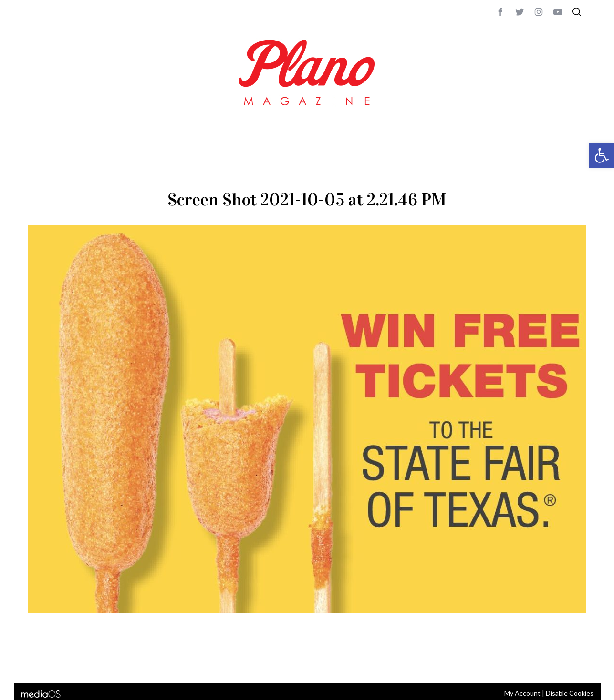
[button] (601, 155)
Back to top (560, 663)
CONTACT (66, 663)
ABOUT (38, 663)
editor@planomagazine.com (314, 663)
